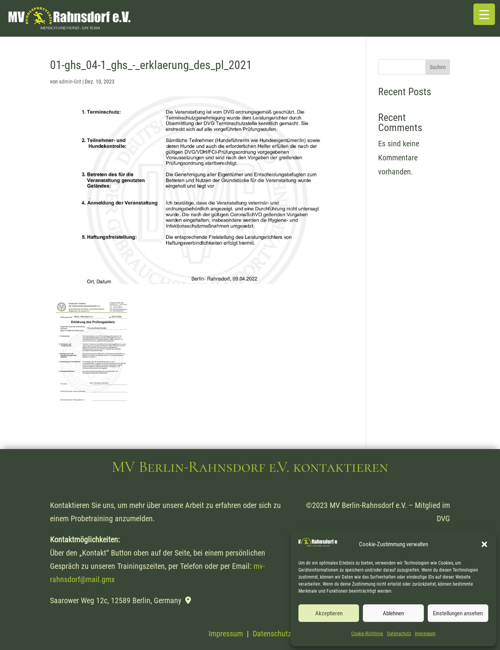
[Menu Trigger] (484, 14)
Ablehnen (393, 613)
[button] (484, 544)
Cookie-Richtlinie (367, 633)
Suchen (438, 67)
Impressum (425, 633)
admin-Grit (70, 81)
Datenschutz (399, 633)
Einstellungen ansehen (458, 613)
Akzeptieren (329, 613)
